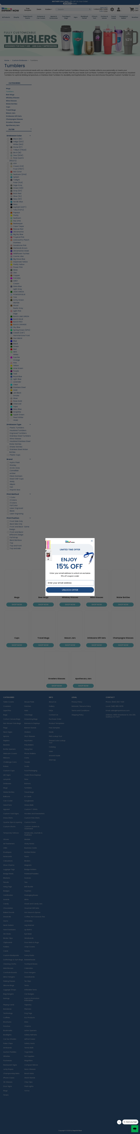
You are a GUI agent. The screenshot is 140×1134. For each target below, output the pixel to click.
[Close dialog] (92, 541)
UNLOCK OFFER (70, 589)
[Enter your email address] (70, 583)
